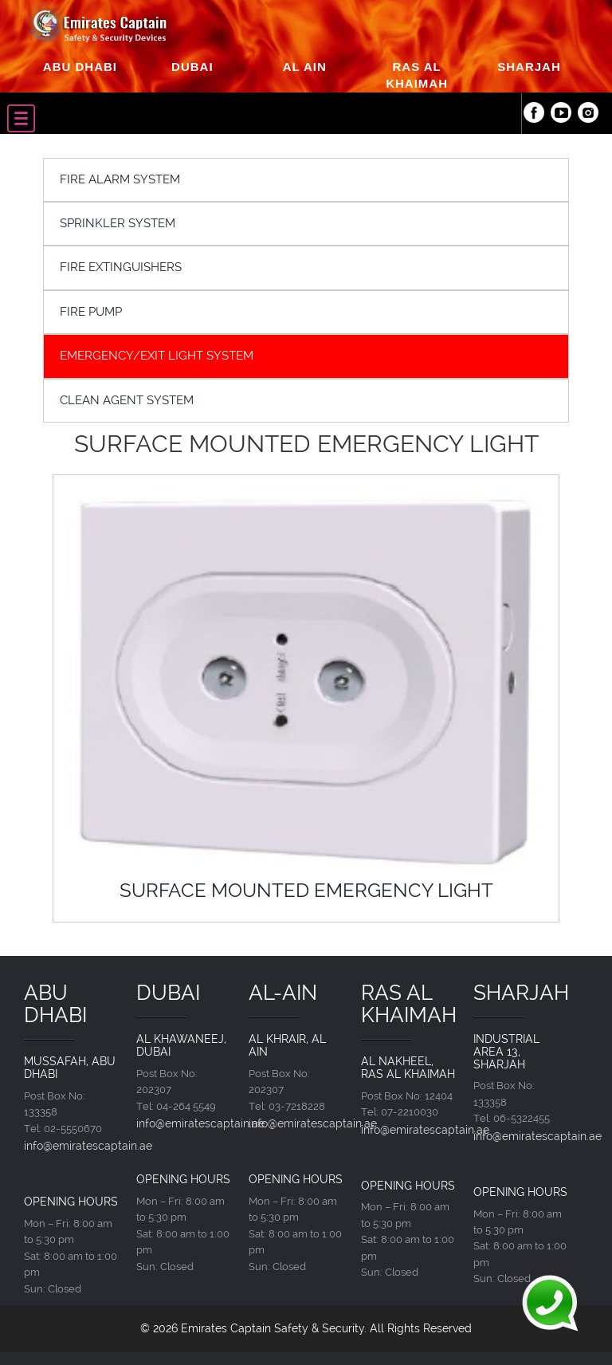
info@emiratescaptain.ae (88, 1145)
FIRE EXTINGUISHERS (121, 267)
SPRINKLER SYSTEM (117, 223)
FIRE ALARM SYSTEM (120, 179)
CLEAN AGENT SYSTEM (127, 400)
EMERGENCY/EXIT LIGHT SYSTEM (156, 355)
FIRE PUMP (91, 312)
